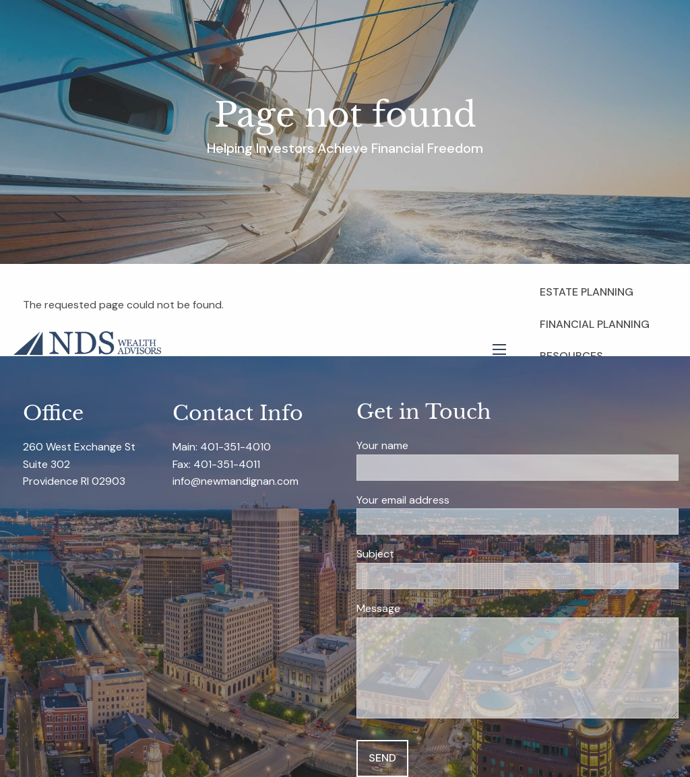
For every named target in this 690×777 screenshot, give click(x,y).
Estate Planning (586, 292)
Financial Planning (595, 324)
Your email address (453, 501)
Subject (425, 554)
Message (428, 609)
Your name (432, 446)
